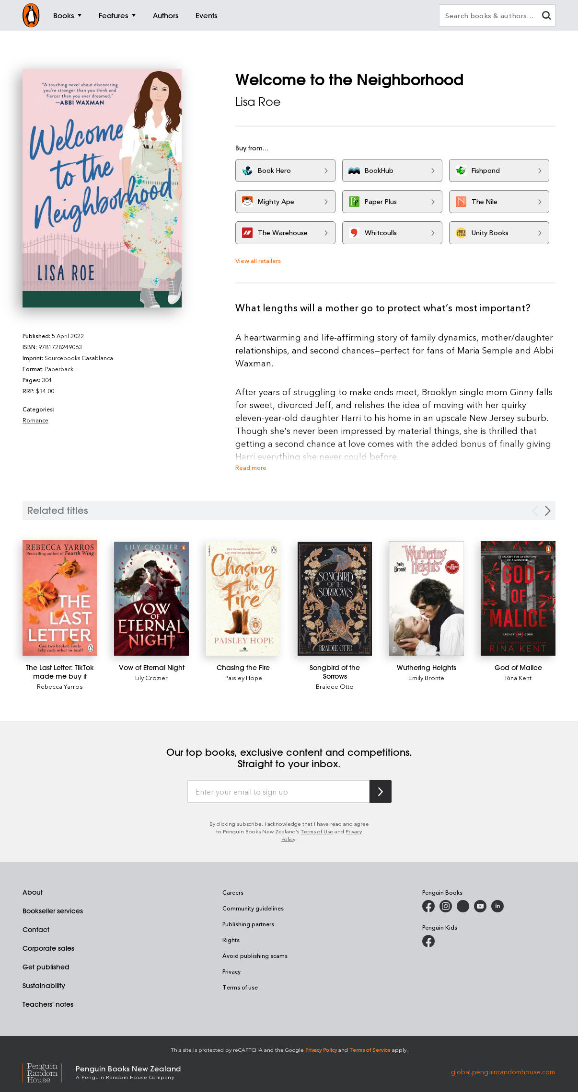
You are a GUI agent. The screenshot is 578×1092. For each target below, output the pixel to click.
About (33, 892)
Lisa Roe (258, 101)
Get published (46, 967)
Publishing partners (248, 924)
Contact (36, 929)
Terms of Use (317, 831)
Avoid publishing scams (255, 955)
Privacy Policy (321, 1050)
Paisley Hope (243, 677)
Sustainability (44, 985)
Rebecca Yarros (60, 686)
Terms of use (240, 987)
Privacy (231, 971)
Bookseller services (53, 911)
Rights (231, 939)
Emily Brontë (426, 677)
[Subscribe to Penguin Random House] (381, 791)
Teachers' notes (48, 1004)
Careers (232, 892)
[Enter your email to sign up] (278, 791)
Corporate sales (48, 948)
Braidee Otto (335, 686)
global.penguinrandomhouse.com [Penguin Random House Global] (503, 1072)
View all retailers (258, 260)
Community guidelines (253, 908)
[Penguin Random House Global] (49, 1071)
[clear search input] (546, 16)
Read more (250, 467)
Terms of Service (370, 1050)
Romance (35, 420)
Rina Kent (518, 677)
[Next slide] (548, 511)
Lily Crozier (151, 677)
